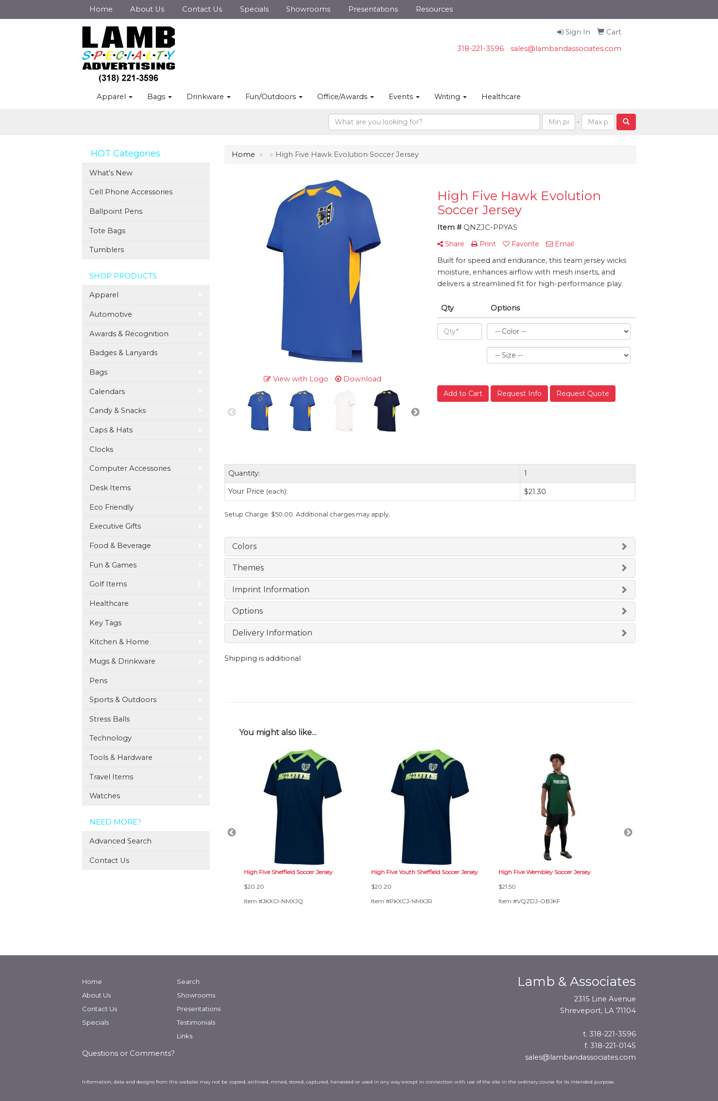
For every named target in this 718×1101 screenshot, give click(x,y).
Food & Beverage (120, 545)
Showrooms (308, 9)
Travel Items (111, 777)
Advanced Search (120, 841)
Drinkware (209, 96)
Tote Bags (107, 230)
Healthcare (501, 96)
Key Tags (105, 623)
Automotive (110, 314)
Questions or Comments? (128, 1053)
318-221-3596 (480, 48)
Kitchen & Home (119, 641)
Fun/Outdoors (274, 96)
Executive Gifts (115, 526)
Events (404, 96)
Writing (450, 96)
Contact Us (202, 9)
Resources (434, 9)
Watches (104, 795)
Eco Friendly (111, 507)
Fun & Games (113, 565)
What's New (111, 173)
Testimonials (196, 1022)
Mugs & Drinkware (122, 661)
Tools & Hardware (121, 757)
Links (184, 1036)
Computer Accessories (130, 468)
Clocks (101, 449)
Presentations (373, 9)
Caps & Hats (111, 430)
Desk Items (110, 487)
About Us (147, 9)
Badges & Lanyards (123, 352)
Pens (98, 680)
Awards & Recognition (129, 333)
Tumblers (106, 249)
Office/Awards (345, 96)
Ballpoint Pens (115, 211)
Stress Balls (109, 719)
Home (101, 9)
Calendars (107, 391)
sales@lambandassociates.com (566, 48)
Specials (254, 9)
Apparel (115, 96)
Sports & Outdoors (122, 699)
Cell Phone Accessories (130, 192)
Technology (110, 738)
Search (188, 981)
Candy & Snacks (117, 410)
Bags (159, 96)
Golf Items (108, 584)
